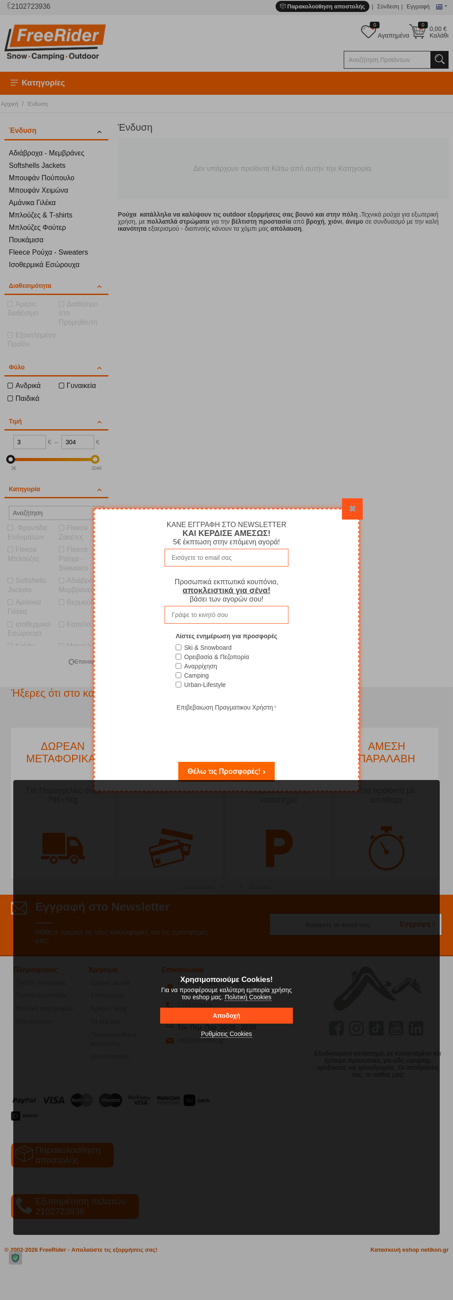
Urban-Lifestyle (205, 684)
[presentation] (226, 730)
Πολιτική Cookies (248, 997)
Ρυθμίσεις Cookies (226, 1033)
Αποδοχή (226, 1015)
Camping (196, 675)
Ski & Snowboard (207, 647)
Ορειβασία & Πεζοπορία (216, 656)
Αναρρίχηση (200, 666)
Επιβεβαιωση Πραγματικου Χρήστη (225, 707)
